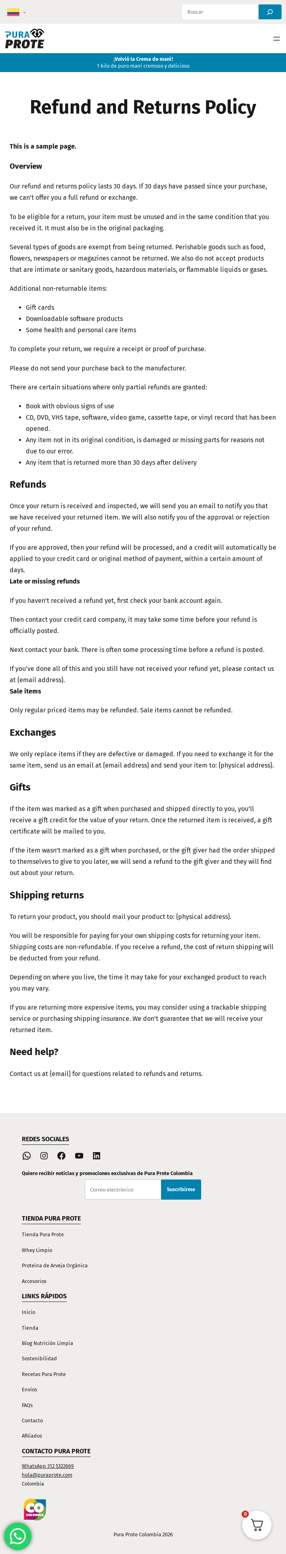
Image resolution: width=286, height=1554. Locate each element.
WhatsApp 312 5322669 (48, 1466)
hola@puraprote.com (47, 1475)
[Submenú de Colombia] (24, 12)
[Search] (270, 12)
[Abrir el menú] (277, 38)
